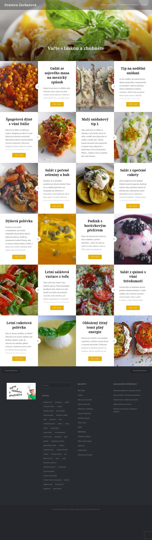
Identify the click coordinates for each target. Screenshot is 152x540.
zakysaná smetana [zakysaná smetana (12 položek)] (49, 463)
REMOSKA (82, 432)
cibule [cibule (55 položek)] (67, 402)
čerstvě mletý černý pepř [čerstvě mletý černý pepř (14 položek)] (52, 480)
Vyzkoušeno (82, 450)
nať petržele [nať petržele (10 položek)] (54, 428)
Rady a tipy (82, 423)
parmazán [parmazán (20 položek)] (57, 437)
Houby (80, 395)
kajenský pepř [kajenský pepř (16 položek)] (48, 415)
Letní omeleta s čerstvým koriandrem (126, 395)
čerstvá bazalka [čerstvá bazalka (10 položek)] (48, 471)
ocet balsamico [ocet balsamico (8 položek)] (60, 432)
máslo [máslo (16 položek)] (45, 428)
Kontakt (112, 5)
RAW (80, 427)
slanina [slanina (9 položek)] (45, 454)
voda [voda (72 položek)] (64, 458)
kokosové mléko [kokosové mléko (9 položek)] (62, 415)
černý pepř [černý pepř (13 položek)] (62, 467)
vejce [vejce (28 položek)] (57, 458)
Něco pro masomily (85, 400)
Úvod (103, 5)
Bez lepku (81, 390)
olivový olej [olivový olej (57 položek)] (47, 437)
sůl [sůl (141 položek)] (65, 454)
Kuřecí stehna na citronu (122, 404)
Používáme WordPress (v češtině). (63, 509)
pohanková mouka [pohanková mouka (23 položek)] (57, 441)
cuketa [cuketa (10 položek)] (59, 406)
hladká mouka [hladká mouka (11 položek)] (48, 411)
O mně (145, 5)
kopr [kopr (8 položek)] (45, 419)
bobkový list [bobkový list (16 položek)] (47, 402)
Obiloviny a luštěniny (85, 409)
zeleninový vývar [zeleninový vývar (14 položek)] (49, 467)
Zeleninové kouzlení (85, 455)
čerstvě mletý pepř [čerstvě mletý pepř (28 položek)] (50, 476)
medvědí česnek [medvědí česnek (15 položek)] (49, 424)
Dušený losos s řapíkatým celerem (125, 400)
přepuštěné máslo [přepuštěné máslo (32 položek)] (49, 445)
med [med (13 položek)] (60, 419)
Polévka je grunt (84, 418)
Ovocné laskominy (84, 413)
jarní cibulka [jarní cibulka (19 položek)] (60, 411)
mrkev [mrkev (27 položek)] (67, 424)
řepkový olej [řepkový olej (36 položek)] (47, 484)
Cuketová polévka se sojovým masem (127, 390)
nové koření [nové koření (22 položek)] (47, 432)
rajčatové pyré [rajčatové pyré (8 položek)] (48, 450)
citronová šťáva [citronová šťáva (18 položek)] (48, 406)
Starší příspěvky (11, 371)
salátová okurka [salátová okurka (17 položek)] (62, 450)
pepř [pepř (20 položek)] (65, 437)
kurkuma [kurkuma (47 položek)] (52, 419)
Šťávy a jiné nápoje (85, 441)
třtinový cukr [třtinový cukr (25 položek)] (48, 458)
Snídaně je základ (84, 436)
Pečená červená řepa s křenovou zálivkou (125, 410)
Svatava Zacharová (20, 5)
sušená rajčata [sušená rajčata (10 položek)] (56, 454)
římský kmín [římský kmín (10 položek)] (59, 484)
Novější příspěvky (140, 371)
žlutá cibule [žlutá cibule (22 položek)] (57, 489)
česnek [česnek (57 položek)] (66, 480)
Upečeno (81, 446)
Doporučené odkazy (129, 5)
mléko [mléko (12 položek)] (60, 424)
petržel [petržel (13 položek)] (45, 441)
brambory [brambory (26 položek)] (58, 402)
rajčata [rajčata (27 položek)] (61, 445)
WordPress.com (94, 509)
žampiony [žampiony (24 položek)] (46, 489)
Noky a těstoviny (84, 404)
